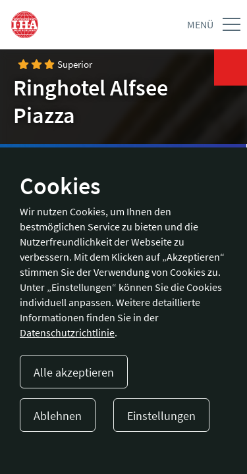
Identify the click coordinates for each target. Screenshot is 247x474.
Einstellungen (161, 415)
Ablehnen (58, 415)
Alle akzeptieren (74, 372)
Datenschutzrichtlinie (67, 332)
